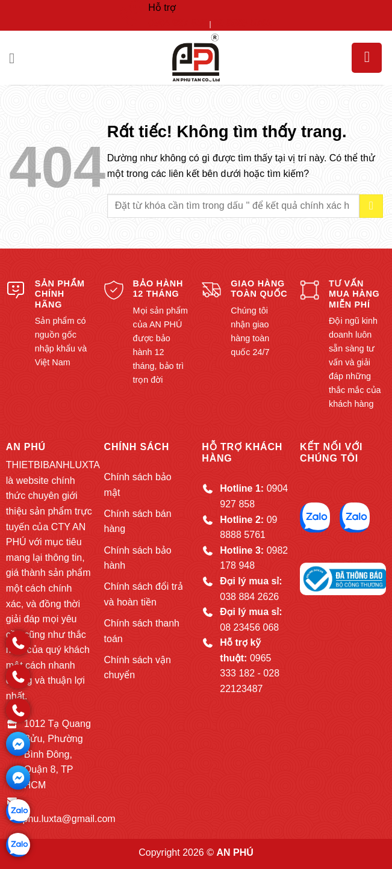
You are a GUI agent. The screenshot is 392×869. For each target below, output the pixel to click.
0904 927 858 (177, 23)
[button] (16, 58)
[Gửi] (371, 206)
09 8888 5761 (242, 23)
